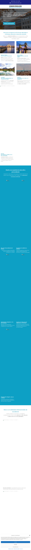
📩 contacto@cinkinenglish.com (15, 2)
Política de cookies (10, 548)
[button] (29, 535)
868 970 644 (13, 1)
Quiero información (9, 23)
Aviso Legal (21, 548)
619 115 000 (18, 1)
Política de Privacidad (16, 548)
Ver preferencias (15, 546)
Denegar (15, 544)
